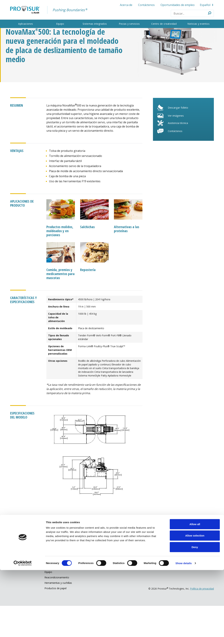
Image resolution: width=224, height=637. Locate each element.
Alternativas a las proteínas (126, 257)
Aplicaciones (28, 23)
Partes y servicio (58, 568)
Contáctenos (144, 5)
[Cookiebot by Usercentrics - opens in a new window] (22, 630)
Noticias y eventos (195, 23)
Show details (184, 630)
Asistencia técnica (177, 154)
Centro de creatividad (162, 23)
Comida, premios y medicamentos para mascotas (61, 301)
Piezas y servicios (128, 23)
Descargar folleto (177, 138)
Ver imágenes (174, 146)
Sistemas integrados (95, 23)
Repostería (88, 297)
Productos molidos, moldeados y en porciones (61, 259)
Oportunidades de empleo (176, 5)
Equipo (62, 23)
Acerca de (124, 5)
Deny (195, 613)
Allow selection (194, 602)
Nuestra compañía (110, 568)
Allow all (195, 591)
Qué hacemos (21, 568)
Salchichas (88, 255)
